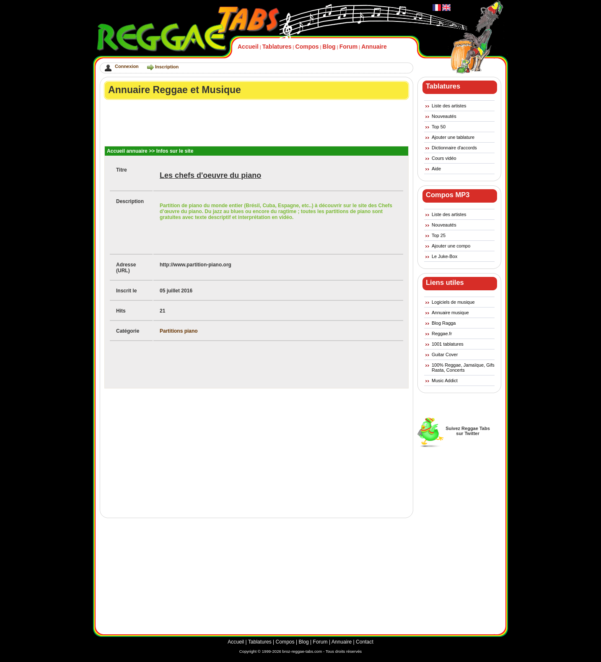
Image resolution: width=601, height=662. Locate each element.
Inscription (167, 66)
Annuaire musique (450, 312)
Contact (364, 642)
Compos (307, 46)
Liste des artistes (449, 105)
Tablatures (277, 46)
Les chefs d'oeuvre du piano (210, 175)
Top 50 (439, 126)
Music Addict (445, 380)
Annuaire (374, 46)
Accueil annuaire (127, 151)
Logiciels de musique (453, 302)
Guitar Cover (445, 354)
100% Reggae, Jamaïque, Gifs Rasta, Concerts (463, 367)
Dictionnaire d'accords (454, 147)
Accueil (248, 46)
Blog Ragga (444, 323)
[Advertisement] (256, 123)
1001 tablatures (448, 344)
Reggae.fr (442, 333)
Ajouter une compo (451, 245)
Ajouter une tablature (453, 137)
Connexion (127, 66)
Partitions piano (179, 331)
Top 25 (439, 235)
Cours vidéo (444, 158)
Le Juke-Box (444, 256)
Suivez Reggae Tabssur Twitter (468, 431)
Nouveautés (444, 116)
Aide (436, 168)
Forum (348, 46)
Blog (329, 46)
